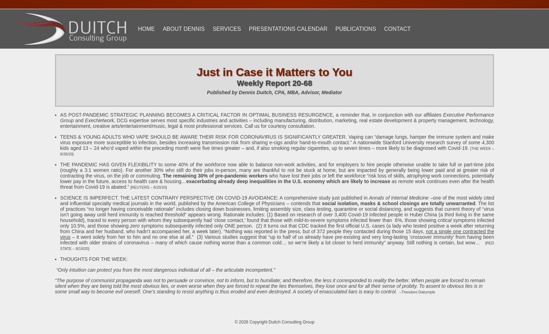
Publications (355, 29)
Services (227, 29)
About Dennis (184, 29)
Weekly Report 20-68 (274, 83)
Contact (397, 29)
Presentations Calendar (288, 29)
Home (146, 29)
